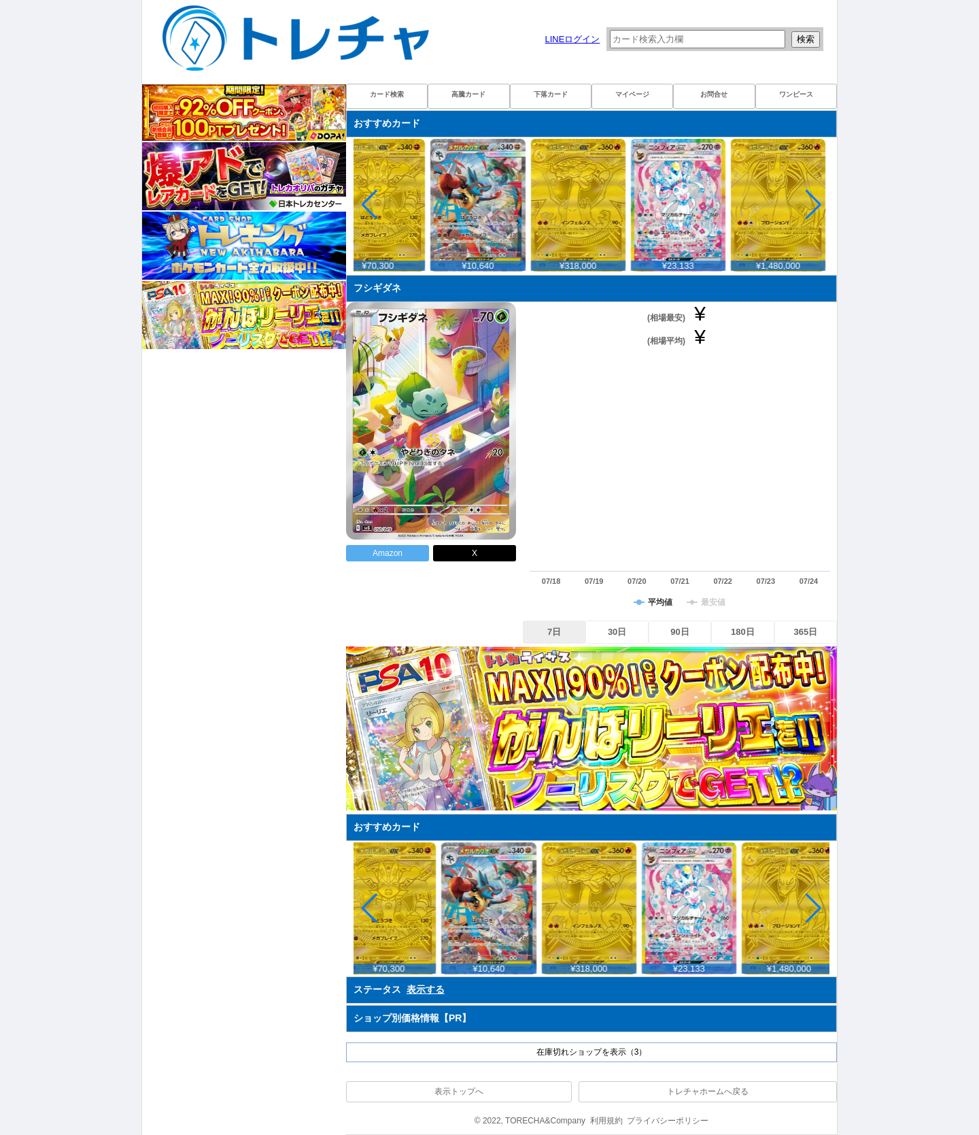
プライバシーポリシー (667, 1120)
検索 (805, 39)
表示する (426, 989)
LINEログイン (572, 39)
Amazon (387, 553)
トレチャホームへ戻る (708, 1091)
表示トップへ (458, 1091)
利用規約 (606, 1120)
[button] (813, 205)
